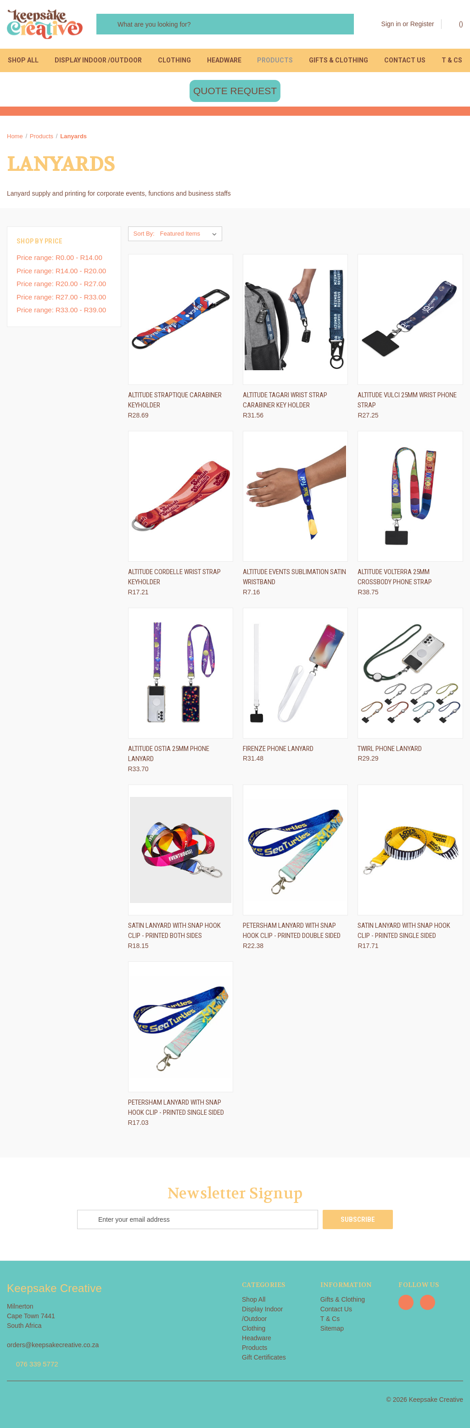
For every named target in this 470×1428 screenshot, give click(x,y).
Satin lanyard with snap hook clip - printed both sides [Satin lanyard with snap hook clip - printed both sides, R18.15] (174, 930)
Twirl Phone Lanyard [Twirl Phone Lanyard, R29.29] (390, 749)
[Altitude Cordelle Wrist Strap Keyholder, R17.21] (180, 496)
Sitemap (332, 1328)
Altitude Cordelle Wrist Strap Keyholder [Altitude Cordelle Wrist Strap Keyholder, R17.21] (174, 577)
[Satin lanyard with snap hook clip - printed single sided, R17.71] (410, 850)
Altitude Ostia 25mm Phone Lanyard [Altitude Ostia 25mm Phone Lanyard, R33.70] (168, 754)
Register (422, 24)
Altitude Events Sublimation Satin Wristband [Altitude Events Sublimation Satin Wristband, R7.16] (294, 577)
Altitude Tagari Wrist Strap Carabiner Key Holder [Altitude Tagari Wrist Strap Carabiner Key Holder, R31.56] (285, 400)
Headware (224, 60)
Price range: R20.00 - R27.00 (61, 284)
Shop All (23, 60)
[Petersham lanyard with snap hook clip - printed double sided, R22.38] (295, 850)
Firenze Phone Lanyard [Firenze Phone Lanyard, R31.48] (278, 749)
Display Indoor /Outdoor (98, 60)
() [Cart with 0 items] (456, 23)
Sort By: (143, 233)
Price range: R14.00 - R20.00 (61, 271)
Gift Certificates (264, 1357)
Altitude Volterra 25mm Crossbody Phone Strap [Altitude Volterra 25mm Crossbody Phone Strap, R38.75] (395, 577)
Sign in (391, 24)
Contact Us (404, 60)
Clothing (174, 60)
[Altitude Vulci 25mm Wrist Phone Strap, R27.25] (410, 319)
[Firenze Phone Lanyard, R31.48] (295, 673)
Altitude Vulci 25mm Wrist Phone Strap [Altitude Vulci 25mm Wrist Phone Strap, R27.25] (407, 400)
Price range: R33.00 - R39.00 (61, 310)
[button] (235, 91)
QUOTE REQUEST (235, 90)
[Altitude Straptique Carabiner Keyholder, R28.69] (180, 319)
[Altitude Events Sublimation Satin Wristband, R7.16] (295, 496)
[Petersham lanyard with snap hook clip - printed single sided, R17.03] (180, 1026)
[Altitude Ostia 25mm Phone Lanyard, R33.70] (180, 673)
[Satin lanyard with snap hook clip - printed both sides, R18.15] (180, 850)
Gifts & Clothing (338, 60)
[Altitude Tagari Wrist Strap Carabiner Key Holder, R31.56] (295, 319)
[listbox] (190, 234)
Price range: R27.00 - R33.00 (61, 297)
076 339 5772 (37, 1364)
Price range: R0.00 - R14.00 (59, 257)
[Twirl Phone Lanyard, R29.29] (410, 673)
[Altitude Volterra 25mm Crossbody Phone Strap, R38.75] (410, 496)
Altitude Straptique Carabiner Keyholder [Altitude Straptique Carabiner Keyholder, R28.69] (175, 400)
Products (275, 60)
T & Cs (452, 60)
